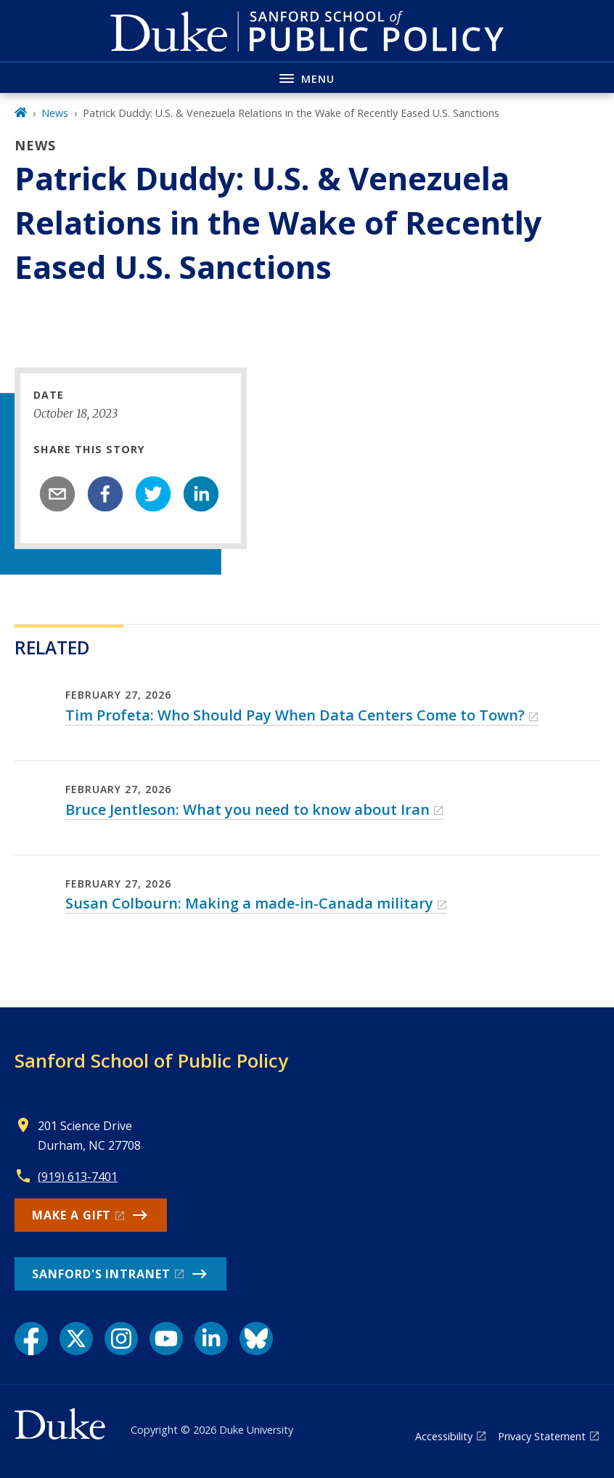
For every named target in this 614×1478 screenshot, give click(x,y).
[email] (57, 494)
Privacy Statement (542, 1436)
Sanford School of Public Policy (151, 1060)
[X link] (76, 1338)
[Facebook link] (31, 1338)
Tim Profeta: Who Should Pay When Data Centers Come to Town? (295, 715)
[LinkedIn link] (211, 1338)
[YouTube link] (166, 1338)
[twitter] (153, 494)
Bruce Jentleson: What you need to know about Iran (247, 809)
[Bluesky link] (256, 1338)
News (54, 113)
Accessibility (443, 1436)
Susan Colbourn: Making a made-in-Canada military (249, 903)
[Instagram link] (121, 1338)
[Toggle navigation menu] (307, 77)
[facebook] (105, 494)
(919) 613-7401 (78, 1177)
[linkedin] (201, 494)
